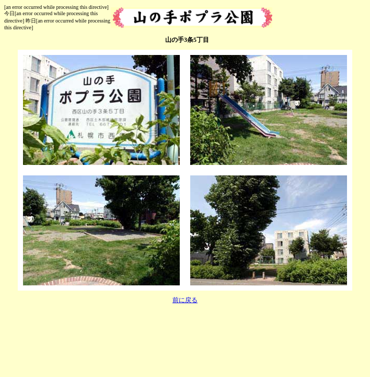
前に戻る (185, 300)
